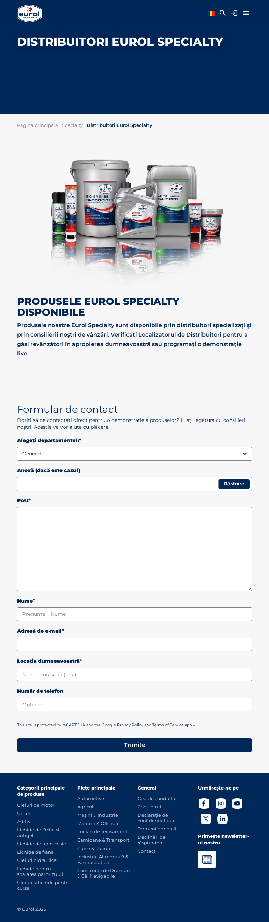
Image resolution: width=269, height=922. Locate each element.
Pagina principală (37, 125)
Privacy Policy (130, 724)
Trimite (134, 745)
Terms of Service (168, 724)
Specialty (72, 125)
